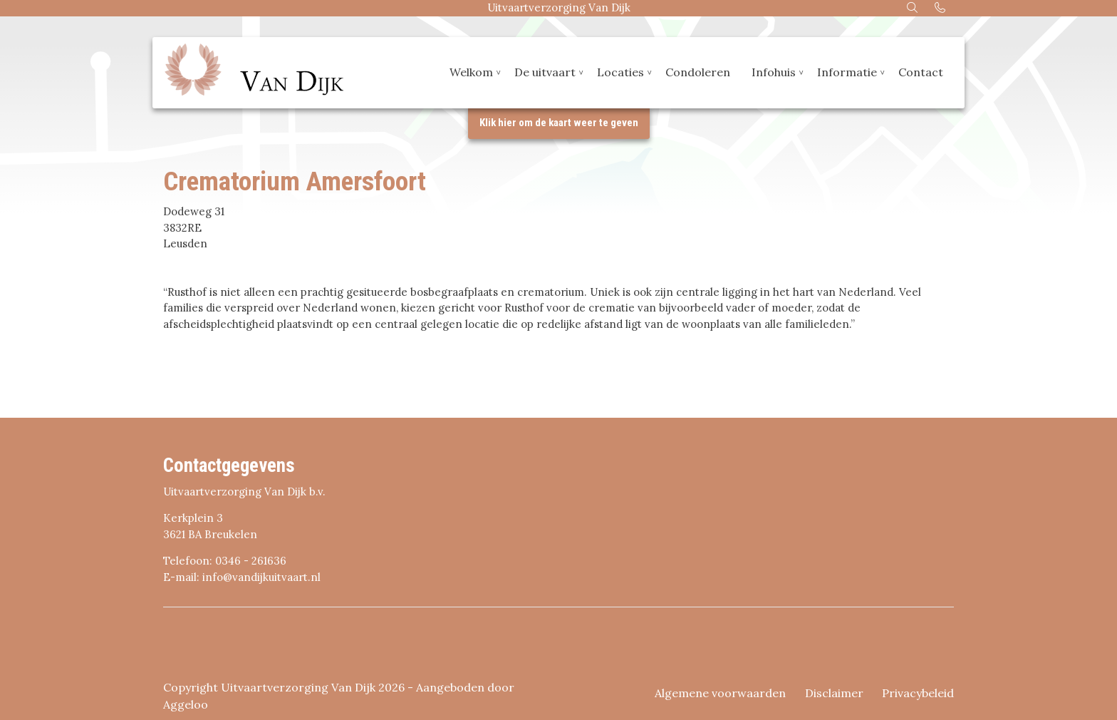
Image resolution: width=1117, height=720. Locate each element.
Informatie (847, 73)
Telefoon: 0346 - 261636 (224, 560)
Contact (920, 73)
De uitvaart (545, 73)
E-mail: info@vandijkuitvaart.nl (242, 577)
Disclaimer (834, 693)
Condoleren (697, 73)
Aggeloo (185, 704)
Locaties (620, 73)
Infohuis (774, 73)
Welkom (471, 73)
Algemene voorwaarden (720, 693)
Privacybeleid (918, 693)
